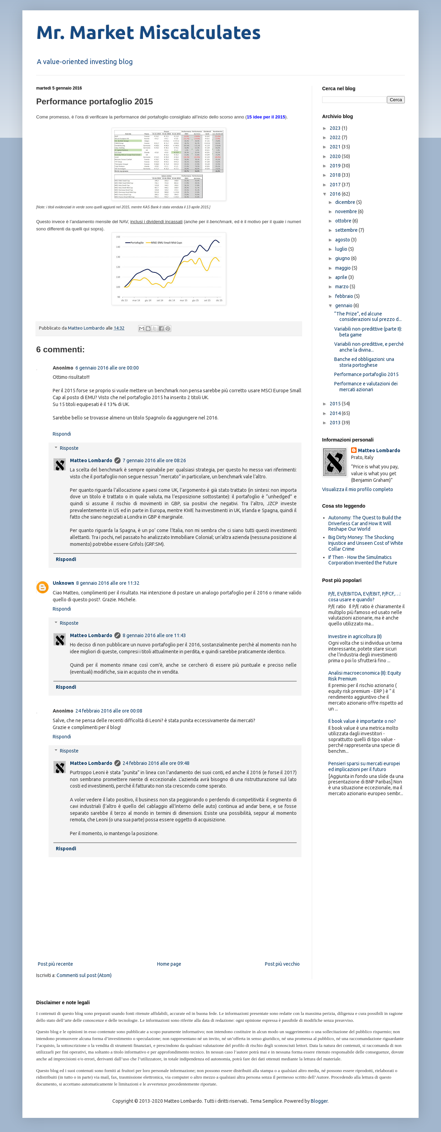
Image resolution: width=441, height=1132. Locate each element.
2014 (336, 413)
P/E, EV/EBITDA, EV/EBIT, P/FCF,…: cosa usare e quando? (364, 596)
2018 (336, 175)
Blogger (319, 1101)
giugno (343, 258)
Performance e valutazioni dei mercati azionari (366, 386)
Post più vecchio (282, 964)
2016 (336, 194)
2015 (336, 403)
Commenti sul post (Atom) (84, 975)
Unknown (63, 583)
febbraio (344, 296)
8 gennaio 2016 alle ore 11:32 (108, 583)
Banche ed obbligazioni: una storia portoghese (364, 362)
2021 (336, 146)
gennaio (344, 305)
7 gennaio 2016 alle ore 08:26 (154, 460)
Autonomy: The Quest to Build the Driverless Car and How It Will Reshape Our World (364, 523)
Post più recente (55, 964)
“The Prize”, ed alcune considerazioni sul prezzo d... (368, 316)
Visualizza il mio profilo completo (357, 489)
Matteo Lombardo (91, 460)
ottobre (343, 221)
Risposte (69, 448)
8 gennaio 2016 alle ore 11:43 (154, 635)
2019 (336, 165)
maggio (343, 268)
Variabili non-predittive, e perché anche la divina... (369, 347)
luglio (341, 249)
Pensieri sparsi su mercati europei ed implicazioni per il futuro (364, 766)
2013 (336, 422)
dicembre (345, 202)
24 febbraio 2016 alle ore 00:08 (108, 711)
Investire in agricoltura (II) (355, 636)
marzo (342, 286)
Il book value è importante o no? (362, 721)
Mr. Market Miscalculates (148, 32)
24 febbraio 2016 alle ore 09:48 (156, 763)
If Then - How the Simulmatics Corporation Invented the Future (362, 560)
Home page (169, 964)
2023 (336, 128)
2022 (336, 137)
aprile (341, 277)
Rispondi (62, 434)
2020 (336, 156)
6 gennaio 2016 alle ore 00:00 (107, 368)
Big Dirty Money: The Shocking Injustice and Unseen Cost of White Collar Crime (365, 543)
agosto (343, 239)
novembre (346, 211)
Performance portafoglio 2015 (366, 374)
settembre (347, 230)
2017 (336, 184)
